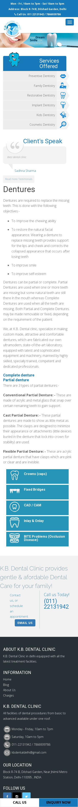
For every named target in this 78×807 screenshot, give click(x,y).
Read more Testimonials (18, 179)
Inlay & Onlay (34, 521)
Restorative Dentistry (46, 95)
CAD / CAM (32, 505)
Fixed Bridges (34, 490)
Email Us (25, 623)
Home (7, 679)
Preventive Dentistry (47, 76)
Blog (6, 685)
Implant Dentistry (49, 105)
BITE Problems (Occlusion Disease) (44, 538)
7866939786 (53, 14)
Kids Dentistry (51, 115)
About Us (9, 690)
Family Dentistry (50, 86)
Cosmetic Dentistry (48, 124)
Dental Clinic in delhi (22, 656)
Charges (8, 695)
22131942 (38, 14)
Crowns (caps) (35, 474)
